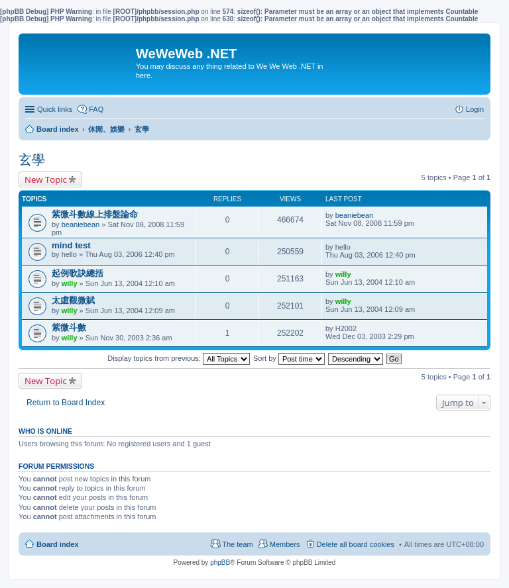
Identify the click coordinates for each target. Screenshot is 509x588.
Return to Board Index (66, 402)
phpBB (220, 562)
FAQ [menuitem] (96, 109)
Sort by (289, 358)
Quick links (54, 109)
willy (70, 283)
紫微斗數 (69, 327)
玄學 (32, 159)
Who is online (45, 431)
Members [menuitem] (285, 544)
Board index (57, 544)
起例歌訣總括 (77, 273)
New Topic (46, 179)
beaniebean (81, 224)
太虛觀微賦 (73, 300)
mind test (71, 245)
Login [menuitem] (475, 109)
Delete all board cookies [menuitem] (355, 544)
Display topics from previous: (178, 358)
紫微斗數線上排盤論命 (95, 214)
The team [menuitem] (237, 544)
